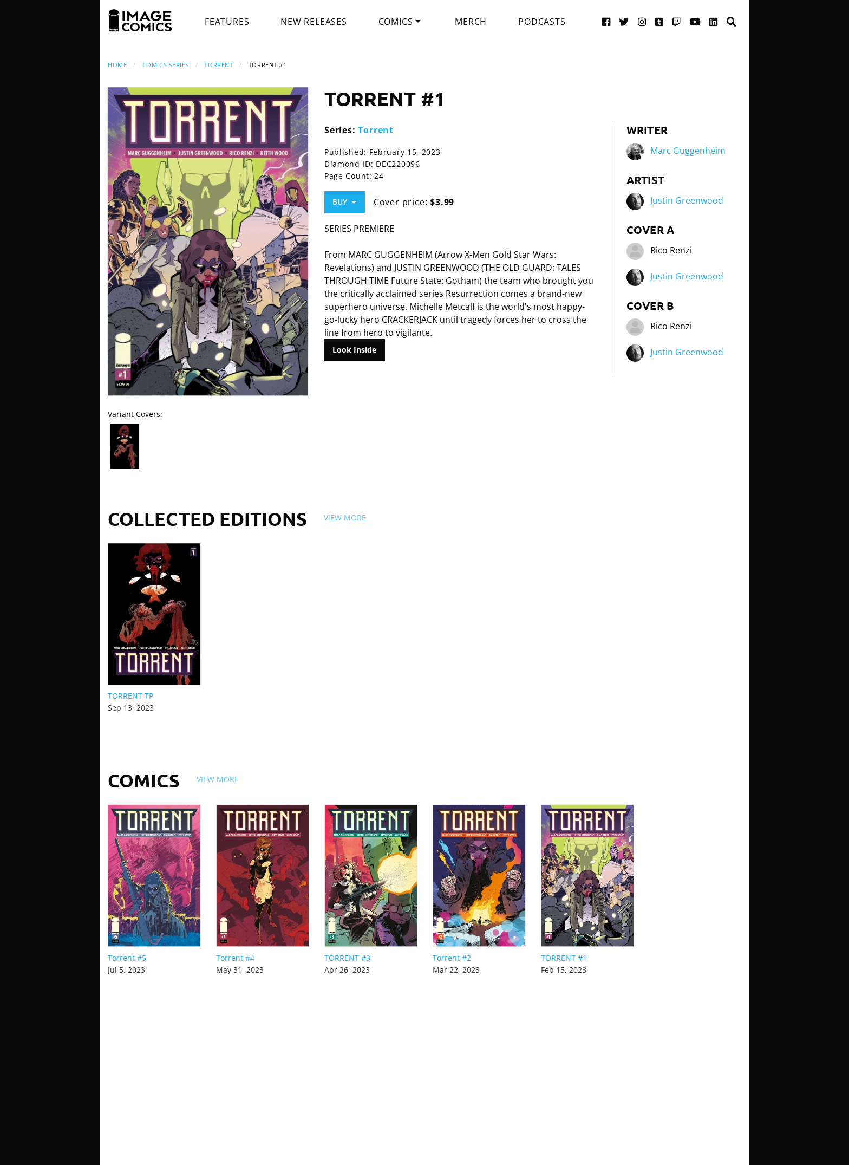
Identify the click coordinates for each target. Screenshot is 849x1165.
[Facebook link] (606, 21)
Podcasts (541, 22)
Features (227, 22)
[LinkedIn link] (713, 21)
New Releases (313, 22)
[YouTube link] (695, 21)
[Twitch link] (676, 21)
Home (117, 65)
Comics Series (165, 65)
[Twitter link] (624, 21)
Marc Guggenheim (688, 151)
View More (345, 517)
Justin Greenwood (686, 200)
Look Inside (354, 349)
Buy (344, 202)
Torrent (218, 65)
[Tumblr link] (659, 21)
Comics (395, 22)
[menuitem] (227, 21)
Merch (471, 22)
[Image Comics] (140, 20)
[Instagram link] (642, 21)
